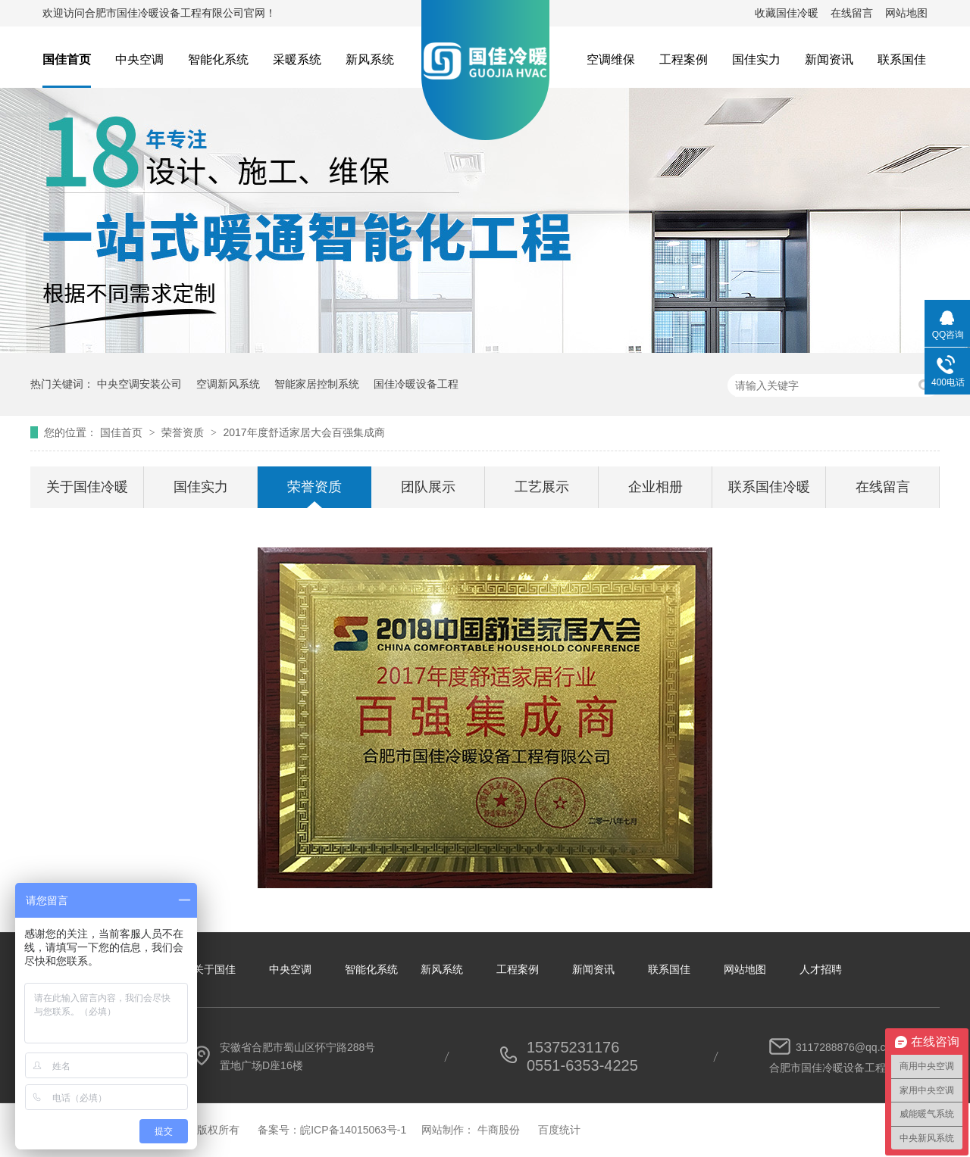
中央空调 (139, 59)
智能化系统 (218, 59)
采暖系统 (297, 59)
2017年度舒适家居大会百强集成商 (303, 432)
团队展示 (428, 486)
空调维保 (611, 59)
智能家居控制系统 (316, 384)
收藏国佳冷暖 (786, 13)
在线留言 (852, 13)
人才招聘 (820, 969)
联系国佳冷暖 (769, 486)
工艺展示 (542, 486)
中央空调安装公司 (139, 384)
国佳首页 (66, 59)
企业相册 (655, 486)
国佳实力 (756, 59)
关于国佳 (214, 969)
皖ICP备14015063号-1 (353, 1130)
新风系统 (370, 59)
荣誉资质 (184, 432)
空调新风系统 (228, 384)
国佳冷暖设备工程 (416, 384)
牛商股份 (498, 1130)
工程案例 (683, 59)
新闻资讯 (829, 59)
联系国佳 (902, 59)
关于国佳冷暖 (87, 486)
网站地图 (906, 13)
